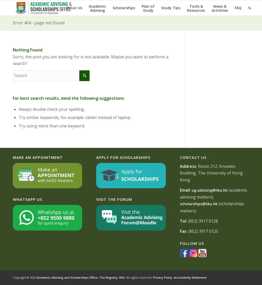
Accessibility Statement (190, 277)
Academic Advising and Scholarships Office (67, 277)
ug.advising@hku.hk (209, 190)
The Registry (108, 277)
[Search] (249, 8)
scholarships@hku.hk (198, 203)
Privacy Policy (162, 277)
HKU (122, 277)
